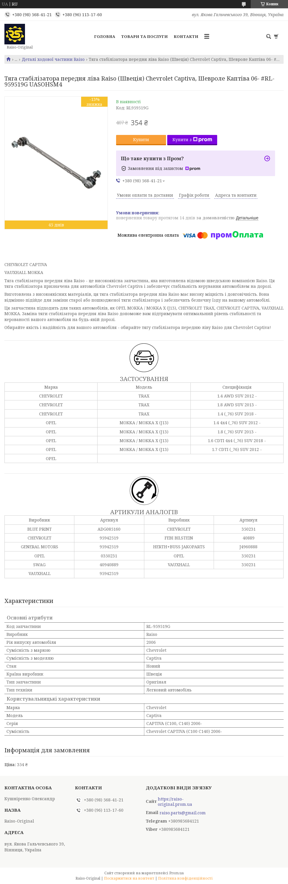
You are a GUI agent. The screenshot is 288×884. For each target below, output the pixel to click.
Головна (104, 36)
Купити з (192, 139)
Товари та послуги (144, 36)
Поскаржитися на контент (129, 878)
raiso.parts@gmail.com (183, 813)
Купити (141, 139)
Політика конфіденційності (185, 878)
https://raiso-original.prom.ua (175, 801)
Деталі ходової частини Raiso (53, 59)
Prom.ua (176, 872)
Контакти (186, 36)
